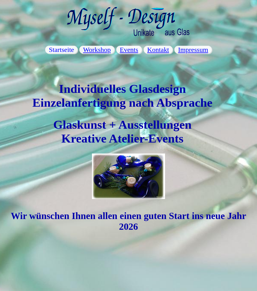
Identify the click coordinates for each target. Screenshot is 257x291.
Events (129, 49)
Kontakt (158, 49)
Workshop (97, 49)
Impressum (193, 49)
